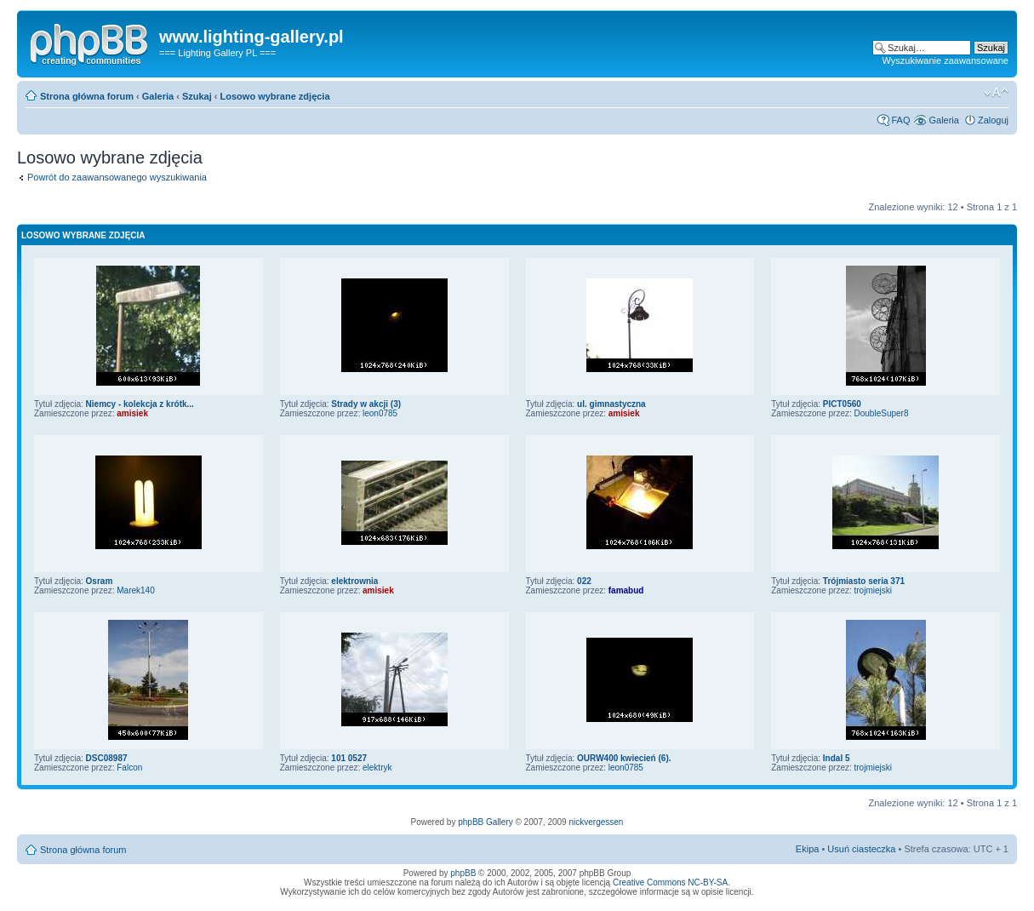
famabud (626, 590)
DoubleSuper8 (881, 413)
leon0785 (380, 413)
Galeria (158, 96)
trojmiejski (873, 590)
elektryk (377, 767)
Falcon (129, 767)
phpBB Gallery (485, 822)
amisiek (132, 413)
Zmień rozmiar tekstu (996, 92)
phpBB (463, 873)
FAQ (900, 120)
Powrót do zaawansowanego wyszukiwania (117, 177)
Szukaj (197, 96)
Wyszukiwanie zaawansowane (945, 60)
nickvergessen (595, 822)
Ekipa (808, 849)
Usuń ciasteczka (861, 849)
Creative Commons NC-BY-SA (670, 882)
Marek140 (135, 590)
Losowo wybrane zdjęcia (275, 96)
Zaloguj (993, 120)
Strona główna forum (87, 96)
